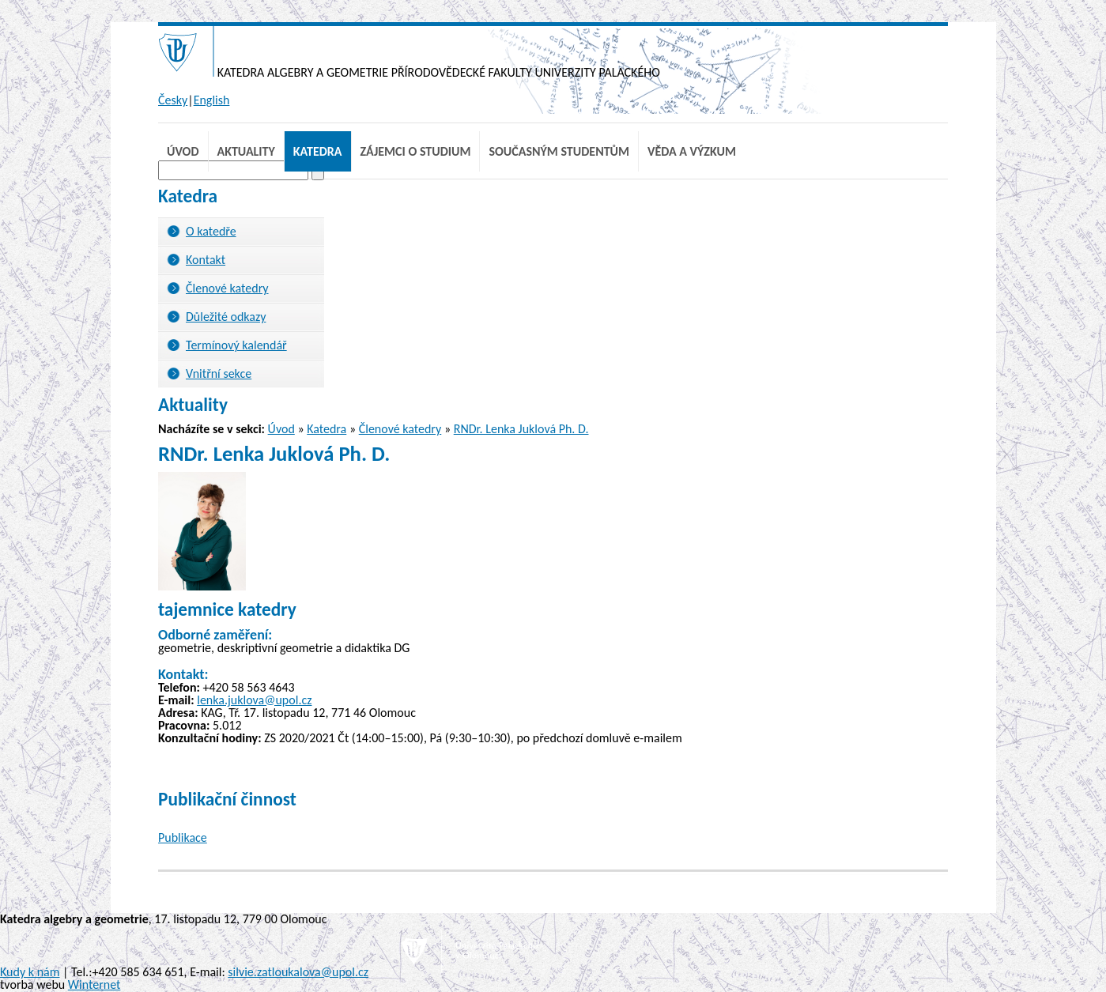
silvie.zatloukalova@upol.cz (298, 971)
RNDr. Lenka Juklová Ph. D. (521, 428)
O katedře (211, 231)
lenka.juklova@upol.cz (254, 699)
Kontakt (205, 259)
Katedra (317, 151)
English (212, 99)
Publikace (182, 837)
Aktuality (246, 151)
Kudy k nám (29, 971)
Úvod (183, 151)
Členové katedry (227, 288)
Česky (172, 99)
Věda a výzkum (691, 151)
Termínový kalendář (236, 345)
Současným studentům (559, 151)
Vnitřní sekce (218, 373)
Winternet (94, 984)
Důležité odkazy (226, 316)
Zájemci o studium (415, 151)
